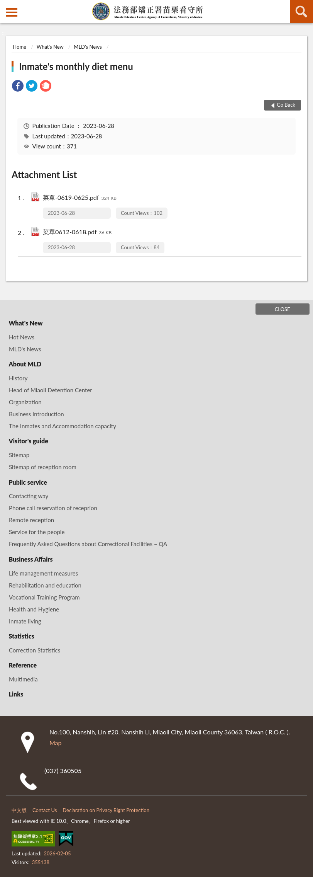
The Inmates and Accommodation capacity (62, 425)
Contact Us (44, 810)
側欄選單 (11, 12)
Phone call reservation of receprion (53, 507)
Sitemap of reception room (42, 466)
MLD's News (88, 47)
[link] (18, 87)
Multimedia (23, 679)
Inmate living (25, 621)
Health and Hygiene (34, 609)
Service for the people (36, 531)
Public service (27, 482)
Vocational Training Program (44, 597)
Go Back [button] (286, 105)
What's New (50, 47)
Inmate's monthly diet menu (76, 66)
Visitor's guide (28, 440)
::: (6, 6)
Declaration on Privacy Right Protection (106, 810)
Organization (25, 401)
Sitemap (19, 454)
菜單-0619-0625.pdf (80, 198)
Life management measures (43, 573)
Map (55, 742)
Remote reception (31, 519)
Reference (22, 665)
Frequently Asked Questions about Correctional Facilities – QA (88, 543)
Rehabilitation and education (45, 585)
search (301, 11)
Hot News (21, 337)
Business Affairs (30, 559)
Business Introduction (36, 413)
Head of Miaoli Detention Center (50, 390)
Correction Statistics (34, 650)
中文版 (19, 810)
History (18, 378)
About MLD (24, 364)
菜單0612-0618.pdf (77, 232)
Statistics (21, 636)
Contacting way (28, 495)
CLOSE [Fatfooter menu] (282, 309)
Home (19, 47)
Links (15, 694)
